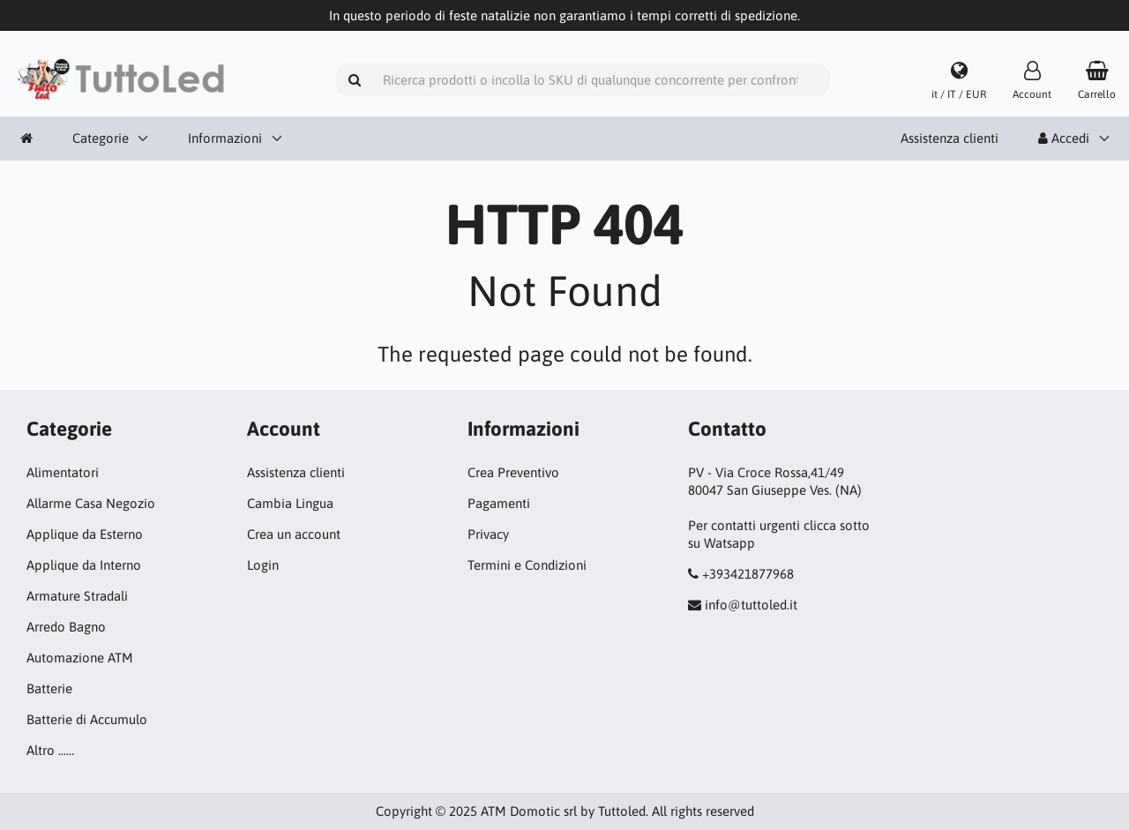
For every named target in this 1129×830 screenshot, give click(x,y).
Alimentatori (62, 472)
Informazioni (225, 138)
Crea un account (293, 534)
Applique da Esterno (84, 534)
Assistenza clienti (949, 138)
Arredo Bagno (66, 626)
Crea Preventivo (513, 472)
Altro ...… (50, 750)
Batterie (49, 688)
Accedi (1063, 138)
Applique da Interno (83, 564)
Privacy (488, 534)
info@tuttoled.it (751, 604)
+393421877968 (748, 573)
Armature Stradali (77, 595)
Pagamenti (498, 503)
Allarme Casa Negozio (90, 503)
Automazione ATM (79, 657)
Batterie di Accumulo (86, 719)
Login (263, 564)
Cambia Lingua (290, 503)
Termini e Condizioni (527, 564)
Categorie (100, 138)
